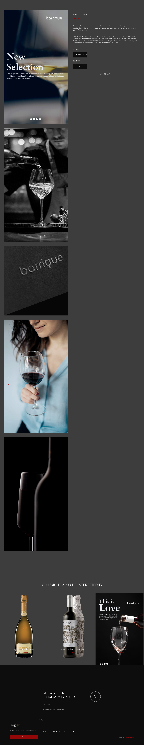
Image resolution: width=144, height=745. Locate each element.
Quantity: (77, 61)
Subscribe (24, 737)
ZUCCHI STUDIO (129, 737)
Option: (76, 49)
